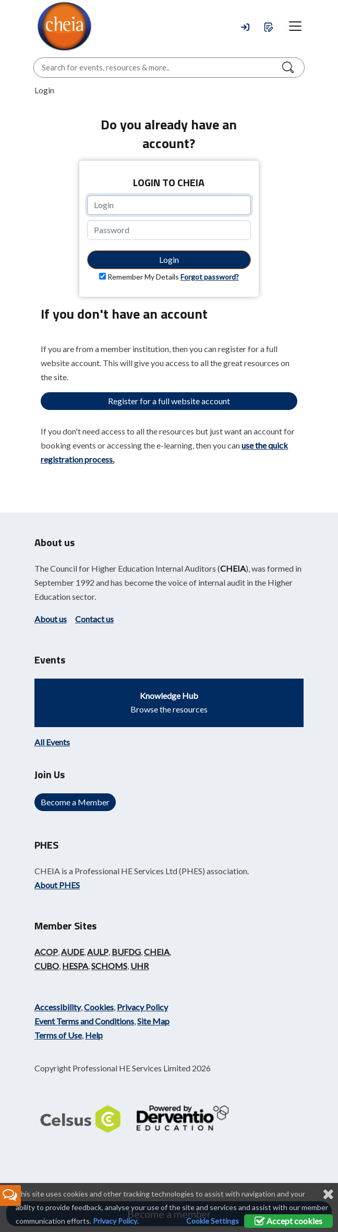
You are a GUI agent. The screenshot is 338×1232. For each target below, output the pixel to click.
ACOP (46, 952)
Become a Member (75, 802)
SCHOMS (109, 966)
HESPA (75, 966)
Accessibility (57, 1007)
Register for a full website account (169, 401)
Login (169, 259)
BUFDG (126, 952)
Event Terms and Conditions (84, 1021)
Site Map (153, 1021)
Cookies (99, 1007)
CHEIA (233, 568)
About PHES (57, 885)
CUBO (46, 966)
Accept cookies (288, 1221)
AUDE (72, 952)
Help (94, 1035)
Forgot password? (209, 276)
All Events (52, 742)
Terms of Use (58, 1035)
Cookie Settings (212, 1220)
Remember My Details (143, 276)
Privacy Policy (142, 1007)
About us (50, 619)
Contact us (94, 619)
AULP (97, 952)
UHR (139, 966)
